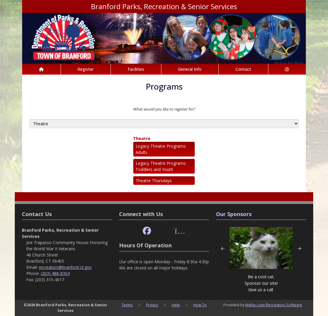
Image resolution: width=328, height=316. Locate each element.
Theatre (141, 138)
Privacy (152, 304)
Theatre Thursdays (154, 180)
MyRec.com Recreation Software (273, 304)
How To (200, 304)
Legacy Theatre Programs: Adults (161, 149)
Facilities (136, 69)
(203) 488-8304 (55, 273)
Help (176, 304)
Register (85, 69)
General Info (190, 69)
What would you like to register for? (164, 109)
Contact (243, 69)
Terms (127, 304)
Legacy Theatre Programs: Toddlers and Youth (161, 166)
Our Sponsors (233, 214)
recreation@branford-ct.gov (65, 267)
